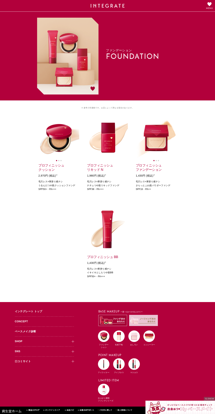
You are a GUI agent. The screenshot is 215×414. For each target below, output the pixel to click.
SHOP (18, 341)
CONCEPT (21, 321)
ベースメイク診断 (25, 331)
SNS (17, 351)
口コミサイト (23, 361)
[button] (56, 160)
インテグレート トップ (28, 311)
